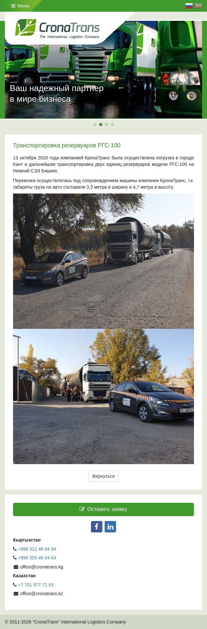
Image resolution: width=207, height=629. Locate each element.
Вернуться (104, 476)
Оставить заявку (103, 509)
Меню (20, 5)
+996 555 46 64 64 (37, 557)
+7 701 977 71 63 (35, 584)
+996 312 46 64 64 (37, 549)
